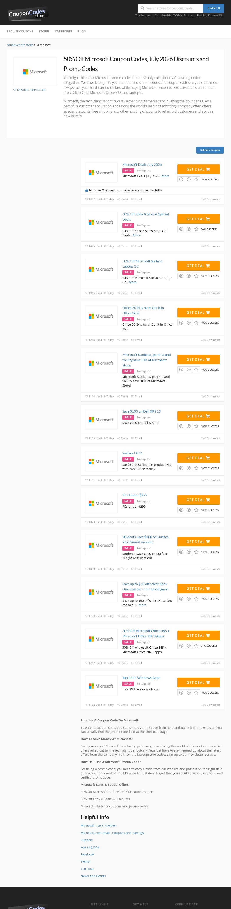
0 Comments (210, 199)
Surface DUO (132, 453)
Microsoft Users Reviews (98, 826)
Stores (44, 31)
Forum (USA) (90, 847)
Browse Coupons (20, 31)
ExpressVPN (215, 15)
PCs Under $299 (134, 495)
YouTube (87, 869)
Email (136, 199)
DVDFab (177, 15)
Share (122, 199)
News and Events (93, 876)
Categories (63, 31)
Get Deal (198, 169)
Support (86, 840)
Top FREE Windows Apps (141, 677)
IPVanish (201, 15)
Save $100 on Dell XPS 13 (141, 411)
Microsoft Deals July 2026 (142, 164)
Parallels (166, 15)
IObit (157, 15)
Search (214, 8)
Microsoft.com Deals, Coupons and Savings (112, 833)
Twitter (86, 862)
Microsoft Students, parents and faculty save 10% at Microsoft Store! (146, 359)
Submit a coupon (210, 150)
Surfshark (189, 15)
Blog (82, 31)
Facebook (87, 854)
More (165, 176)
